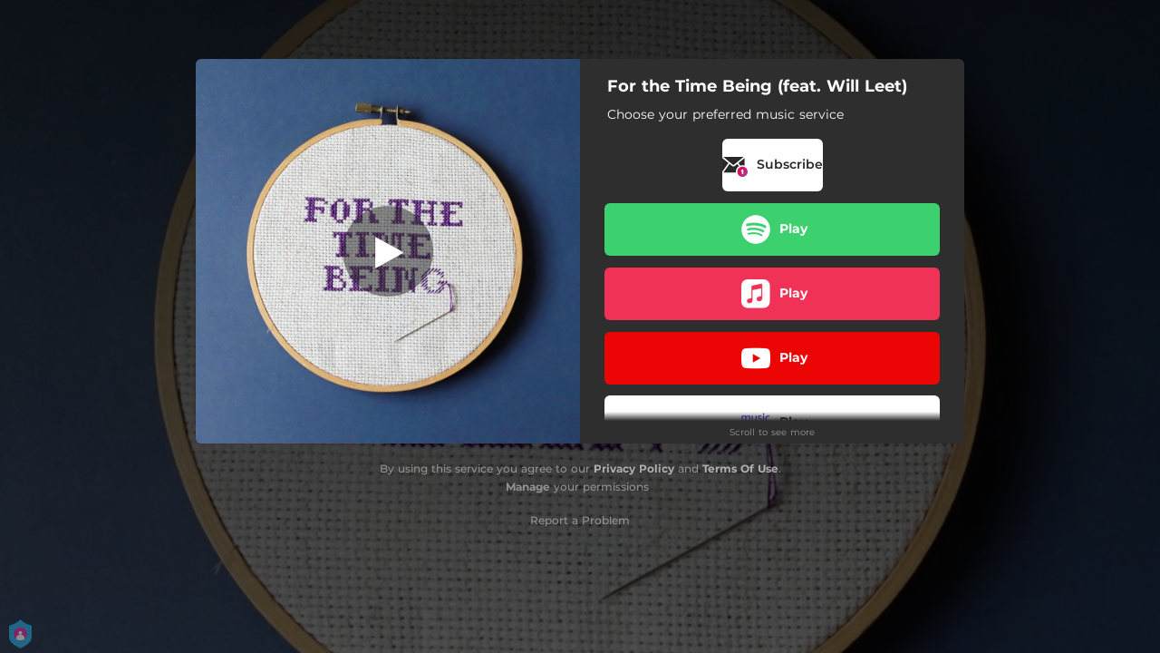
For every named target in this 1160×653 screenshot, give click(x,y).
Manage (528, 486)
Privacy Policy (634, 468)
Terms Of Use (740, 468)
